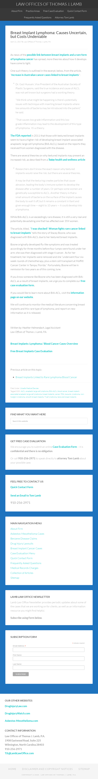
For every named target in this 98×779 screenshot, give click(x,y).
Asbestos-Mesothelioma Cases (27, 533)
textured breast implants (67, 397)
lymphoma (76, 394)
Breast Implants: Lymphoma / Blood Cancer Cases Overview (44, 343)
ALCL (23, 391)
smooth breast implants (35, 397)
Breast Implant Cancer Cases (26, 548)
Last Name (17, 664)
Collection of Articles (21, 572)
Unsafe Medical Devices (29, 388)
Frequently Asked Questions (25, 563)
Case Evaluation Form (65, 446)
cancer (57, 394)
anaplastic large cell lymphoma (37, 391)
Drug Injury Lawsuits (21, 543)
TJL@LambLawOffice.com (19, 753)
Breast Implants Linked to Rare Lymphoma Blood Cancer (46, 377)
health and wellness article (66, 159)
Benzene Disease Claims (23, 538)
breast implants (48, 394)
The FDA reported (20, 135)
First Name (17, 655)
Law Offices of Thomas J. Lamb (49, 4)
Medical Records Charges (24, 568)
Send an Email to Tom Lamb (25, 495)
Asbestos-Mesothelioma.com (21, 720)
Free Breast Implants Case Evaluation (31, 351)
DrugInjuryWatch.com (17, 713)
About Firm (16, 528)
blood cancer (62, 391)
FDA (62, 394)
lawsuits (68, 394)
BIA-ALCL (53, 391)
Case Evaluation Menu (22, 553)
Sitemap (14, 577)
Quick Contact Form (21, 487)
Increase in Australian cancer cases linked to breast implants (45, 74)
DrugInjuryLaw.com (16, 706)
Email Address (19, 646)
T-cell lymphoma (51, 397)
